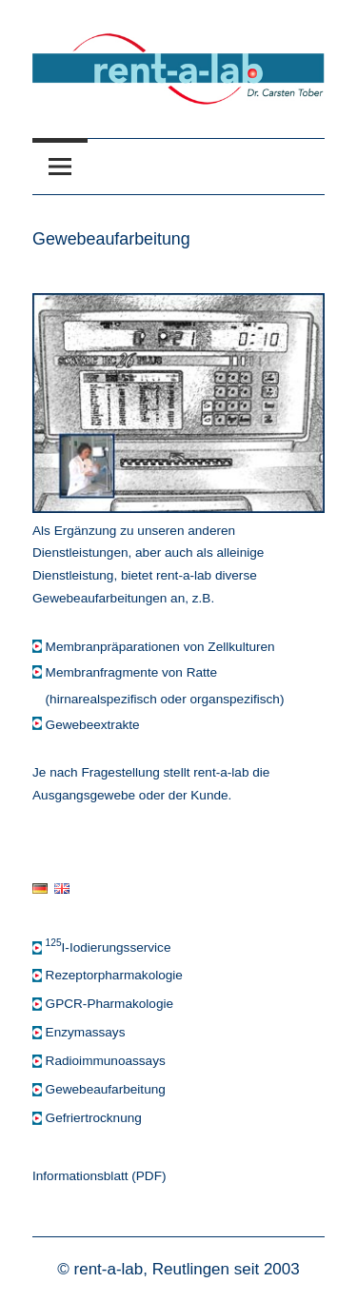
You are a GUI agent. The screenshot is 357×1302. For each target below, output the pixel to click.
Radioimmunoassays (106, 1061)
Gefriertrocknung (94, 1118)
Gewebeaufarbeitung (106, 1089)
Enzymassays (86, 1032)
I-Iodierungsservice (108, 947)
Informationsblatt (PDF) (99, 1176)
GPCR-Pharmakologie (109, 1003)
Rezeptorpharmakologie (114, 975)
